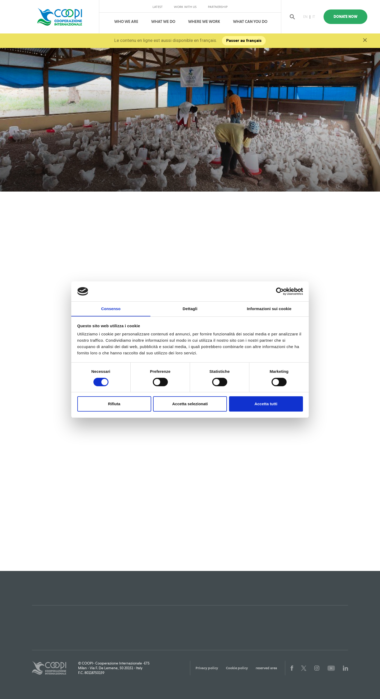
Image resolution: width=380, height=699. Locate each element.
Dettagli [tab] (190, 308)
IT (314, 17)
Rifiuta (114, 404)
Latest (158, 7)
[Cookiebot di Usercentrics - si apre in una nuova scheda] (280, 291)
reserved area (266, 668)
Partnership (217, 7)
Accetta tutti (265, 404)
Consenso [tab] (110, 308)
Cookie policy (237, 668)
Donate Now (348, 16)
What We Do (163, 21)
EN (306, 17)
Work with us (185, 7)
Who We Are (126, 21)
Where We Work (204, 21)
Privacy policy (207, 668)
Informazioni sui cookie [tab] (269, 308)
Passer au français (244, 40)
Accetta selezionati (190, 404)
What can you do (250, 21)
